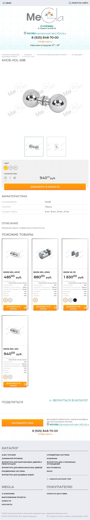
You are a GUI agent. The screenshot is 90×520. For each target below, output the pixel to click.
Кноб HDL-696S (41, 271)
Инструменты (54, 467)
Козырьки (52, 458)
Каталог (28, 55)
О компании (8, 493)
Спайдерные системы (58, 454)
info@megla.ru (45, 42)
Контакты (7, 504)
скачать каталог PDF (60, 478)
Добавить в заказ (43, 186)
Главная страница (11, 55)
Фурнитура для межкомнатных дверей (22, 467)
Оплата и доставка (57, 493)
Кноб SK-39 (69, 271)
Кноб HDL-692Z (11, 271)
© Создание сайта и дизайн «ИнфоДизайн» (65, 516)
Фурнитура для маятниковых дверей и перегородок (22, 462)
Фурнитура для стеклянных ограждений (61, 462)
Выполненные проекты (14, 497)
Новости (6, 500)
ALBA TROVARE (9, 454)
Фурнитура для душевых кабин (52, 55)
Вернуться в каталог (70, 399)
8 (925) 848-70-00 (45, 37)
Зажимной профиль (12, 458)
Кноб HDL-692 (10, 348)
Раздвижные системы (13, 470)
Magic (50, 470)
